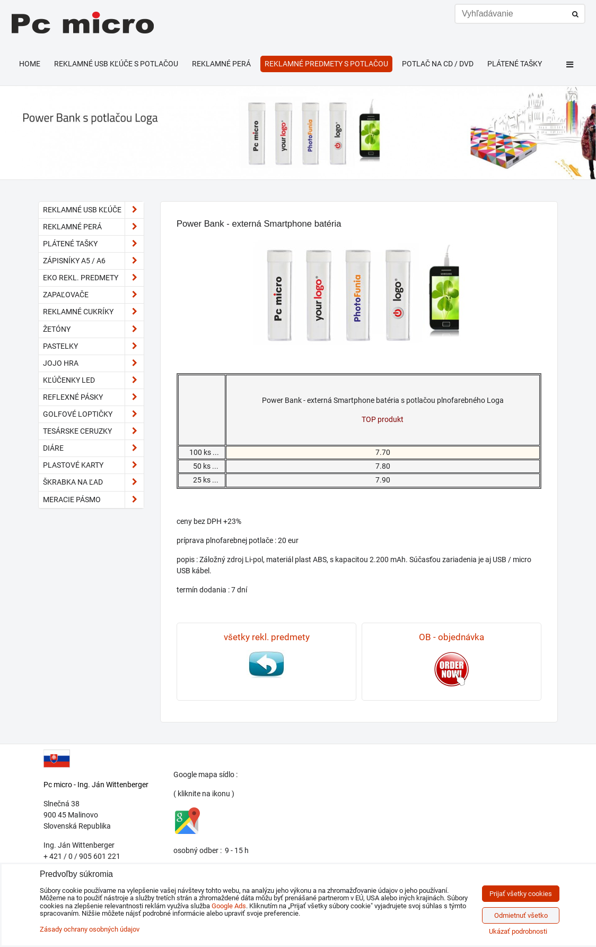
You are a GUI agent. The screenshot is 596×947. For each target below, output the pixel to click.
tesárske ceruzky (93, 431)
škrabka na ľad (93, 482)
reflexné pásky (93, 397)
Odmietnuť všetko (521, 915)
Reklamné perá (221, 63)
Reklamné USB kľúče (93, 210)
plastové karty (93, 465)
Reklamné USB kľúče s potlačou (116, 63)
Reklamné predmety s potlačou (326, 63)
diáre (93, 448)
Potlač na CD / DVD (438, 63)
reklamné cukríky (93, 312)
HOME (29, 63)
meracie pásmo (93, 500)
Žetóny (93, 329)
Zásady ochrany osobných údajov (89, 929)
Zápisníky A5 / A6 (93, 261)
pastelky (93, 346)
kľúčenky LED (93, 380)
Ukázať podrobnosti (518, 931)
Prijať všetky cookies (520, 894)
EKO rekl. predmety (93, 278)
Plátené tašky (514, 63)
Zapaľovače (93, 295)
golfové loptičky (93, 414)
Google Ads (229, 906)
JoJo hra (93, 363)
